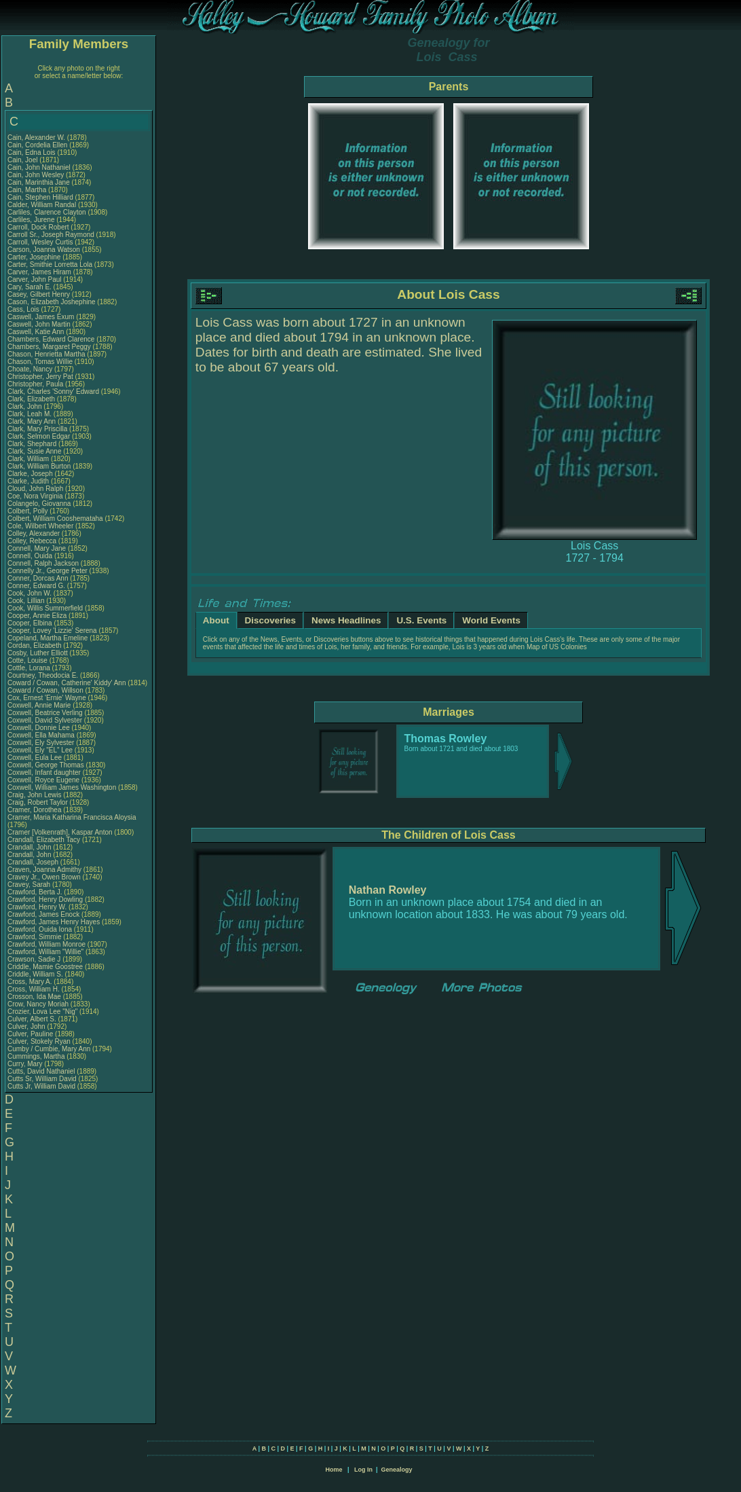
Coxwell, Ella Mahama (41, 735)
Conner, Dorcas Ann (38, 578)
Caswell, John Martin (39, 324)
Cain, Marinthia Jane (38, 182)
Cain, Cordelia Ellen (37, 145)
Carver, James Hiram (39, 272)
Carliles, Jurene (31, 219)
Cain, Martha (27, 190)
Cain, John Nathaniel (39, 167)
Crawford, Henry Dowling (45, 899)
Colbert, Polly (28, 511)
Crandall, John (30, 847)
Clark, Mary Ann (31, 421)
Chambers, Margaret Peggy (49, 346)
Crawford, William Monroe (46, 944)
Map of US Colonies (557, 647)
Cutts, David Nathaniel (41, 1071)
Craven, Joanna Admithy (44, 869)
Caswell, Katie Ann (35, 331)
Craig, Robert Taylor (37, 802)
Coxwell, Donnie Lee (38, 727)
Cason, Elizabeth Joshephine (51, 302)
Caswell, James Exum (40, 317)
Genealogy (397, 1469)
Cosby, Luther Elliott (37, 653)
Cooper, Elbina (30, 623)
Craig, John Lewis (34, 795)
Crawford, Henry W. (36, 907)
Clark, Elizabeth (32, 399)
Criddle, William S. (35, 974)
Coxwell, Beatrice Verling (45, 712)
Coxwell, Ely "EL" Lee (40, 750)
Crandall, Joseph (33, 862)
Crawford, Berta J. (34, 892)
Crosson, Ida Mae (34, 996)
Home (333, 1469)
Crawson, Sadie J (33, 959)
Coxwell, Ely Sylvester (40, 742)
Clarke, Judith (29, 481)
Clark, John (25, 406)
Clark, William (29, 458)
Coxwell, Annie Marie (39, 705)
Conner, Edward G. (36, 585)
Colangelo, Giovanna (40, 503)
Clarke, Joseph (30, 473)
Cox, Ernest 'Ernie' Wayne (46, 698)
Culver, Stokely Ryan (39, 1041)
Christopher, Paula (36, 384)
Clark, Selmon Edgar (38, 436)
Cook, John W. (29, 593)
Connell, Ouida (30, 556)
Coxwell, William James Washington (61, 787)
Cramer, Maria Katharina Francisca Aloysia (71, 817)
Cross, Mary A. (29, 981)
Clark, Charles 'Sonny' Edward (53, 391)
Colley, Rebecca (32, 541)
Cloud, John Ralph (35, 488)
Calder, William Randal (41, 204)
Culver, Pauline (31, 1034)
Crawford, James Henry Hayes (53, 922)
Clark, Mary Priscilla (37, 429)
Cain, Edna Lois (31, 152)
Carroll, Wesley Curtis (40, 242)
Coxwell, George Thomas (45, 765)
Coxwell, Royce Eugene (43, 780)
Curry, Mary (25, 1064)
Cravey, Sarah (29, 884)
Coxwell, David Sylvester (44, 720)
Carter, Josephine (34, 257)
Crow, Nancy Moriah (38, 1004)
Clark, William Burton (39, 466)
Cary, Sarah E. (29, 287)
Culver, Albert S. (31, 1019)
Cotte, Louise (28, 660)
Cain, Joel (23, 160)
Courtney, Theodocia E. (42, 675)
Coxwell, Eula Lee (34, 757)
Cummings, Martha (36, 1056)
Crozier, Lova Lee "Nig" (42, 1011)
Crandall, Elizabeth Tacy (43, 839)
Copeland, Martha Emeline (47, 638)
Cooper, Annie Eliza (36, 615)
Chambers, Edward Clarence (50, 339)
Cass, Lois (24, 309)
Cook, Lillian (26, 600)
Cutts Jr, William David (41, 1086)
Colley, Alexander (34, 533)
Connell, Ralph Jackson (43, 563)
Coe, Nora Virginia (35, 496)
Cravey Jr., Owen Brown (44, 877)
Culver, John (27, 1026)
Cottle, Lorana (29, 668)
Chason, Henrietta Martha (46, 354)
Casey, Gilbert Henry (38, 294)
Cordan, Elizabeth (35, 645)
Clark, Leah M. (29, 414)
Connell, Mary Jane (36, 548)
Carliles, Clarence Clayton (46, 212)
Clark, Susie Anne (34, 451)
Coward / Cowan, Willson (46, 690)
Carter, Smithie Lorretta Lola (49, 264)
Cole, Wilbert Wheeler (40, 526)
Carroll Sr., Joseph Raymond (50, 234)
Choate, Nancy (30, 369)
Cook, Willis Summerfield (45, 608)
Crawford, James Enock (43, 914)
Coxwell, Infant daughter (45, 772)
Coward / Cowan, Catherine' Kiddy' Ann (66, 683)
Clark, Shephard (32, 444)
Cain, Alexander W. (36, 137)
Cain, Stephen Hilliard (40, 197)
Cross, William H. (33, 989)
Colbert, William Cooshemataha (55, 518)
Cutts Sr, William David (42, 1078)
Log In (363, 1469)
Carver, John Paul (34, 279)
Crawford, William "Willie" (46, 952)
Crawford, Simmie (35, 937)
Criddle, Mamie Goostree (45, 966)
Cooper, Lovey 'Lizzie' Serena (52, 630)
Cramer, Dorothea (35, 810)
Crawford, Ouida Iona (39, 929)
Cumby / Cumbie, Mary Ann (48, 1049)
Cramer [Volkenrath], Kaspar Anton (60, 832)
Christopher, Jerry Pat (41, 376)
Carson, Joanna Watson (43, 249)
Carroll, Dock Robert (38, 227)
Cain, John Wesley (35, 175)
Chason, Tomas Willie (40, 361)
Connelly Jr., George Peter (47, 571)
